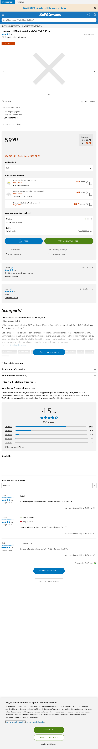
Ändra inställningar (49, 744)
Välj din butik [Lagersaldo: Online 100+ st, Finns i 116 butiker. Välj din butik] (11, 231)
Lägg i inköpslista (89, 101)
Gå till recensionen (11, 276)
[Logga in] (89, 14)
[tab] (8, 2)
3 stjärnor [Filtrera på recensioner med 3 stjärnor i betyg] (8, 434)
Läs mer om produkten (11, 124)
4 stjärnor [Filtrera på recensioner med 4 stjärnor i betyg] (8, 431)
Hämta (24, 241)
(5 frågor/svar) (21, 37)
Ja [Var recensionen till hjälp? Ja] (86, 508)
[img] (94, 71)
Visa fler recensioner (49, 571)
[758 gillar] (6, 101)
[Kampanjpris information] (87, 182)
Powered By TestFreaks (85, 563)
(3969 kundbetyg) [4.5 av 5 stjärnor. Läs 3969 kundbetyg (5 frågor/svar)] (8, 37)
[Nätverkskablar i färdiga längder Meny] (22, 26)
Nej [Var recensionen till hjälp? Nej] (91, 508)
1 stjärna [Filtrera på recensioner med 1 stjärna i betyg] (8, 442)
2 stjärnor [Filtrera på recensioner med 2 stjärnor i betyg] (8, 438)
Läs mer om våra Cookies (15, 722)
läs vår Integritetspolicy (35, 722)
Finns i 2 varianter (23, 185)
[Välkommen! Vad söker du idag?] (50, 20)
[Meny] (3, 15)
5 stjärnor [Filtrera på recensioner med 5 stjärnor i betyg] (8, 427)
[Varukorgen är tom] (95, 14)
